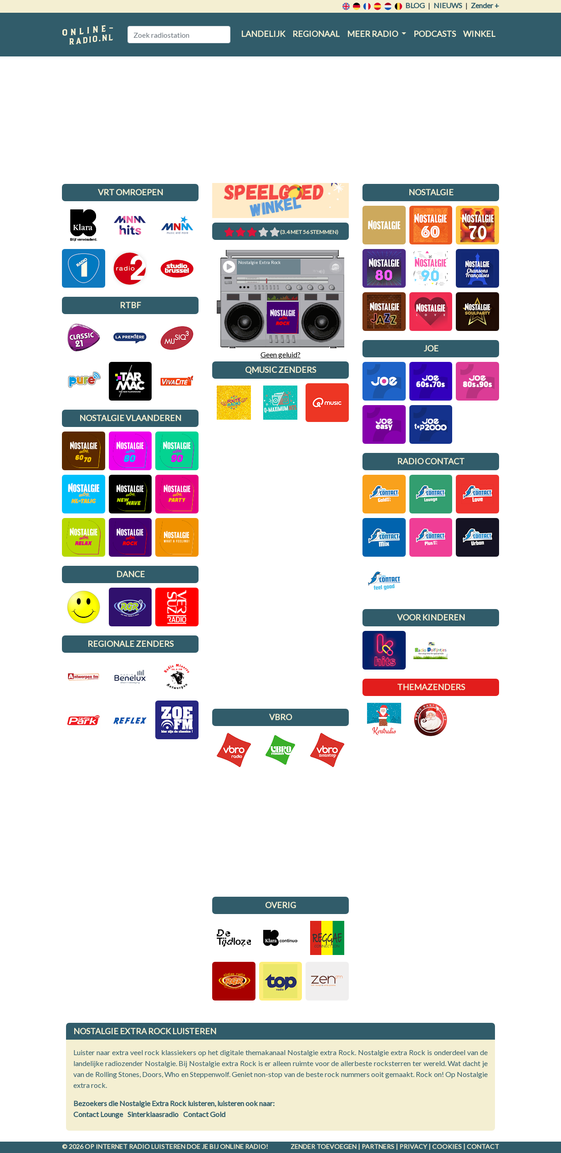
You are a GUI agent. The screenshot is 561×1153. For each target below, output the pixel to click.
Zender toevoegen (324, 1146)
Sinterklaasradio (153, 1114)
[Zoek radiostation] (179, 34)
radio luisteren (157, 1146)
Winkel (479, 34)
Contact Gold (204, 1114)
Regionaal (316, 34)
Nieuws (448, 5)
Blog (415, 5)
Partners (378, 1146)
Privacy (413, 1146)
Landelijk (263, 34)
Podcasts (434, 34)
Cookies (447, 1146)
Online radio (243, 1146)
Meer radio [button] (373, 34)
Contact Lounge (98, 1114)
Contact (483, 1146)
